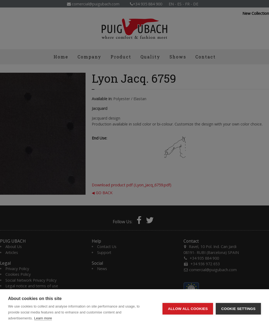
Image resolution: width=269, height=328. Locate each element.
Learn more (43, 318)
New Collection (255, 13)
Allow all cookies (188, 309)
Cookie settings (238, 309)
